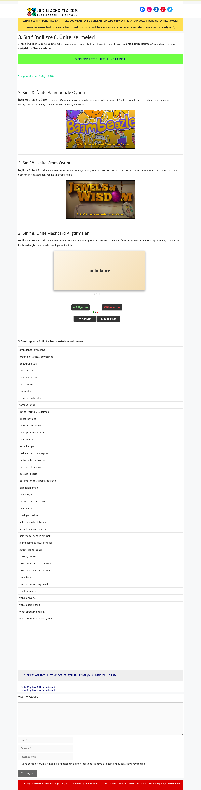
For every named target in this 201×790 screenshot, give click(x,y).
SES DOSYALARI (73, 21)
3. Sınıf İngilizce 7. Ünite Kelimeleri (38, 687)
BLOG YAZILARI (128, 27)
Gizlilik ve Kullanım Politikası (119, 783)
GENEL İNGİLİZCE (47, 27)
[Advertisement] (100, 646)
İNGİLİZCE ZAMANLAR (105, 27)
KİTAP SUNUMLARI (137, 21)
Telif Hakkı (141, 783)
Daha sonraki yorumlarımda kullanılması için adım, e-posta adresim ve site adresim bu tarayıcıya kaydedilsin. (83, 763)
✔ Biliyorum (80, 307)
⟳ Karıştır (85, 318)
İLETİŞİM (166, 27)
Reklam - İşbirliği (157, 783)
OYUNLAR (31, 27)
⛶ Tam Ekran (109, 318)
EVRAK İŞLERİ (31, 21)
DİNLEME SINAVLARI (115, 21)
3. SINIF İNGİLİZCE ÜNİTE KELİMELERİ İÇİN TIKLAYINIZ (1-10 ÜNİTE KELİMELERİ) (70, 675)
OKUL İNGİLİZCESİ (70, 27)
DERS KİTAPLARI (53, 21)
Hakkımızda (174, 783)
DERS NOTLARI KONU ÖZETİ (163, 21)
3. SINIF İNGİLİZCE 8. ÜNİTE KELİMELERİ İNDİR (100, 59)
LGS (86, 27)
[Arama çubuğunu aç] (174, 27)
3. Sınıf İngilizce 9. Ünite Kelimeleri (38, 690)
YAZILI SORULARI (93, 21)
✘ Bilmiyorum (112, 307)
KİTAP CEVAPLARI (149, 27)
